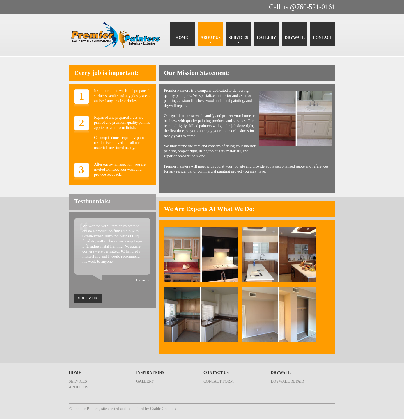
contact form (218, 381)
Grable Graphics (163, 409)
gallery (145, 381)
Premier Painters (118, 35)
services (78, 381)
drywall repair (287, 381)
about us (78, 387)
